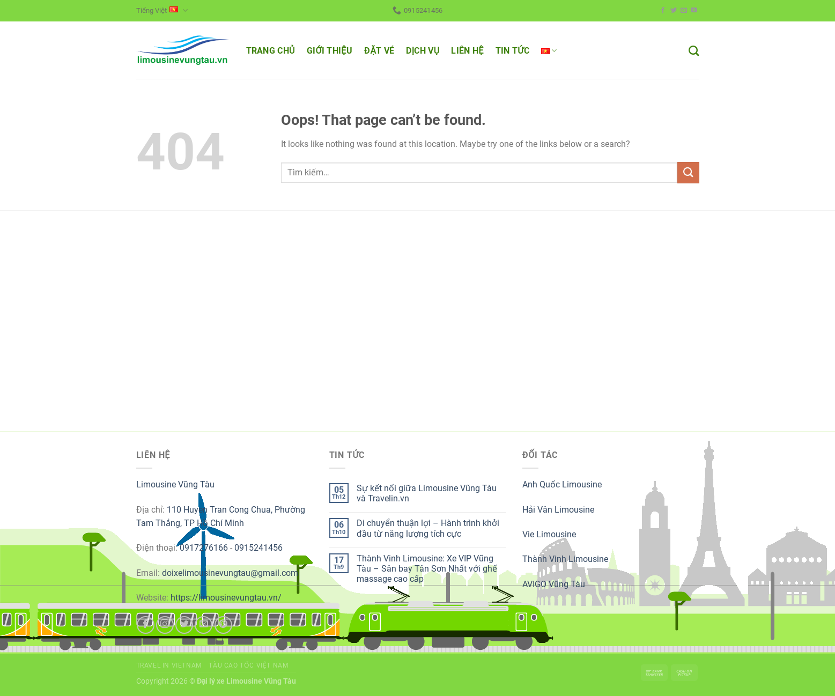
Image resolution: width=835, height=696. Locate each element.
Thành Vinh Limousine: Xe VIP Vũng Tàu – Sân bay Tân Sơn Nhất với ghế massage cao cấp (427, 568)
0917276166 (204, 548)
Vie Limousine (549, 534)
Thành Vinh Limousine (565, 559)
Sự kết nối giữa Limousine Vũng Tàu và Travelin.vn (427, 493)
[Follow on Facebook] (663, 10)
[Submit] (688, 172)
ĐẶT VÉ (379, 51)
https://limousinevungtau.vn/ (226, 598)
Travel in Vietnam (169, 665)
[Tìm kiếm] (694, 50)
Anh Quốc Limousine (562, 484)
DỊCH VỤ (422, 51)
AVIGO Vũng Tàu (553, 584)
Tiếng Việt (162, 10)
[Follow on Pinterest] (223, 625)
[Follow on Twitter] (673, 10)
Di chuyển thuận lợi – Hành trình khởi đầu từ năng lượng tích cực (428, 528)
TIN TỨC (512, 51)
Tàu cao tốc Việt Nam (248, 665)
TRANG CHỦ (270, 51)
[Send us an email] (684, 10)
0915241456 (258, 548)
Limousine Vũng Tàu (175, 484)
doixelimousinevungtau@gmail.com (230, 573)
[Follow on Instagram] (165, 625)
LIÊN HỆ (467, 51)
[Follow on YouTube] (694, 10)
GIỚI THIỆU (329, 51)
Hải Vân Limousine (558, 510)
